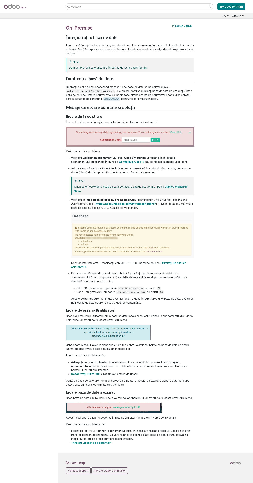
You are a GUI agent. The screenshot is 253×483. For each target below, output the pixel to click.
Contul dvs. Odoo (130, 161)
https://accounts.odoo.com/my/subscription (124, 203)
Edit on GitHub (182, 25)
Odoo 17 (236, 15)
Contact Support (78, 470)
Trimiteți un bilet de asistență (90, 442)
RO (225, 15)
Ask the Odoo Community (109, 470)
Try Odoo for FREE (231, 6)
